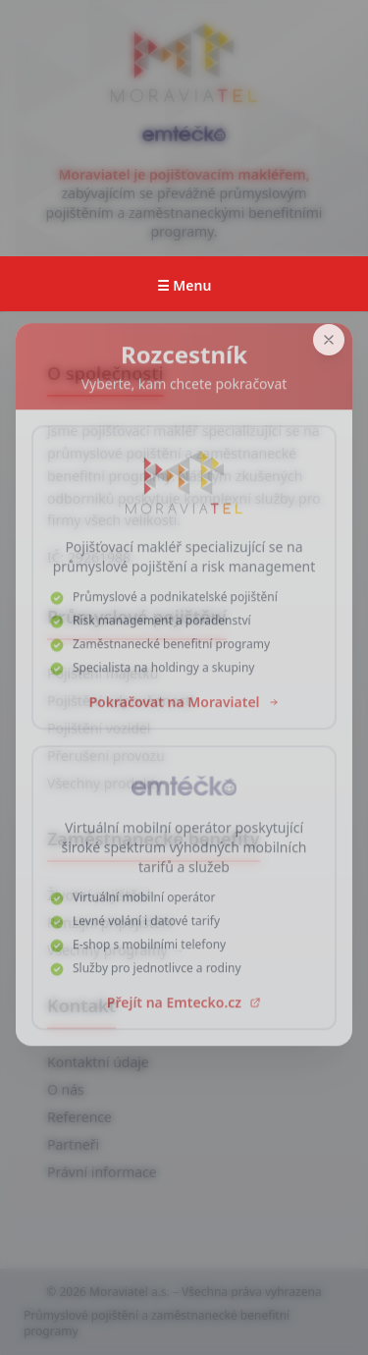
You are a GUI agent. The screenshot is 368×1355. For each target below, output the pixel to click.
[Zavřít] (328, 339)
